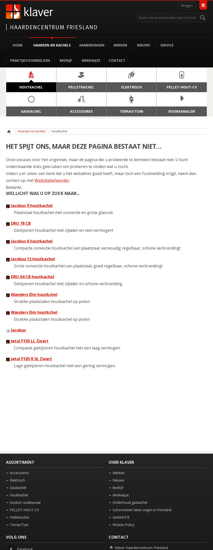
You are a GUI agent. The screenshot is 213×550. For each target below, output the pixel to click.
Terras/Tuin (19, 524)
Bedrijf (66, 60)
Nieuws (143, 45)
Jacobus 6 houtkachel (32, 241)
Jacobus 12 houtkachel (33, 259)
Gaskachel (18, 487)
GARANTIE (121, 517)
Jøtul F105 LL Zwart (29, 341)
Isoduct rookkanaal (25, 502)
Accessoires (19, 472)
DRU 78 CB (21, 223)
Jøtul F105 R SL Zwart (31, 358)
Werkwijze (91, 60)
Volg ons (16, 537)
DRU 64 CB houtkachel (32, 276)
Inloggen (187, 5)
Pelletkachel (19, 517)
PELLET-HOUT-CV (24, 510)
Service (166, 45)
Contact (117, 60)
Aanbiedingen (91, 45)
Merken (120, 45)
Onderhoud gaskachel (130, 502)
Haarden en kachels (52, 45)
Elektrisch (17, 480)
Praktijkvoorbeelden (30, 60)
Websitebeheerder (52, 180)
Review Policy (123, 524)
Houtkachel (19, 495)
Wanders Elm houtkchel (34, 294)
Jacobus (18, 330)
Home (18, 45)
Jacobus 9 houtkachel (32, 205)
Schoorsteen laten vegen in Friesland (142, 510)
